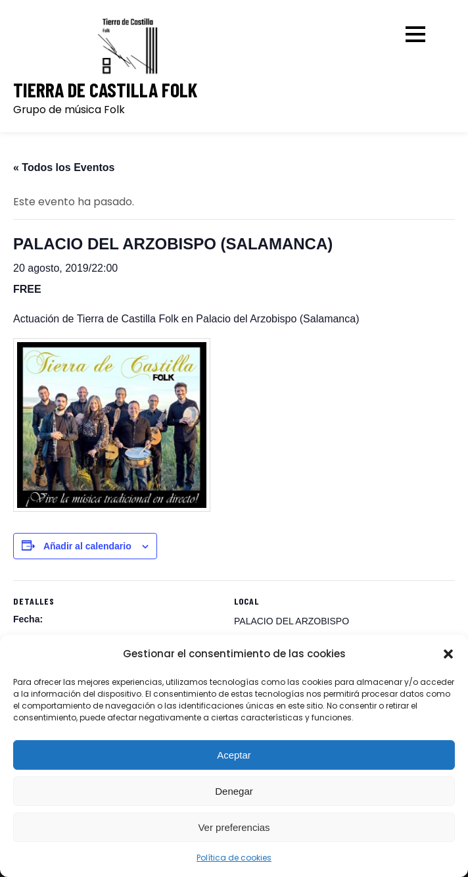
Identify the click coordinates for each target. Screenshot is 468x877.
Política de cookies (234, 857)
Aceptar (234, 755)
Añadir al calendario (87, 546)
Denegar (234, 791)
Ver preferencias (233, 827)
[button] (448, 654)
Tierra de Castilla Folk (105, 90)
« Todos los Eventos (63, 167)
